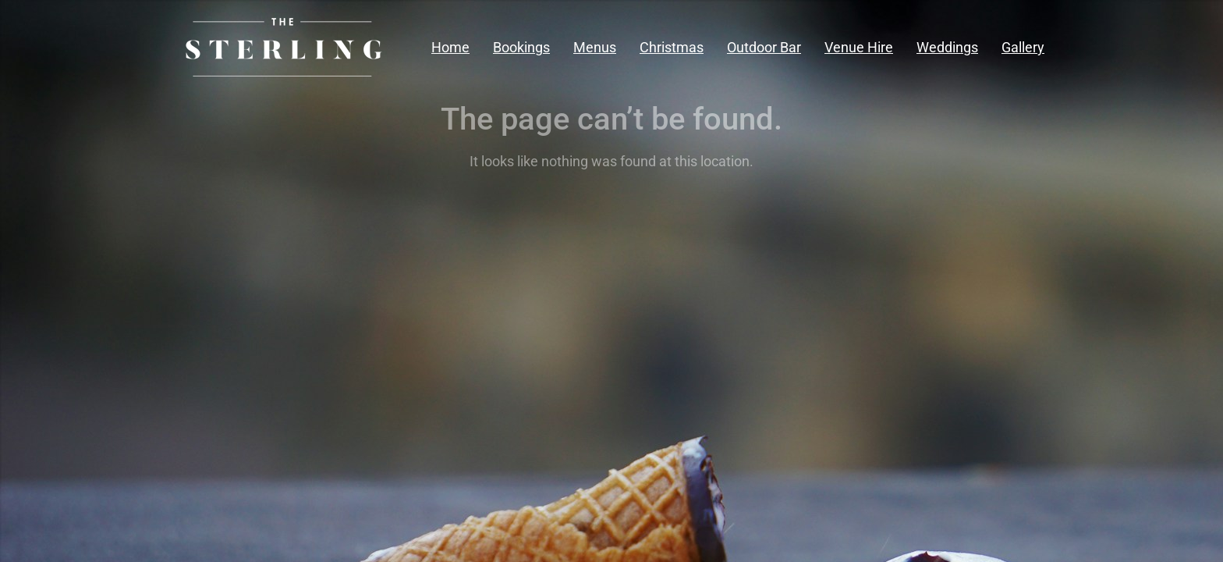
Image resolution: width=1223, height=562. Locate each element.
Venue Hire (858, 47)
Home (450, 47)
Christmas (672, 47)
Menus (594, 47)
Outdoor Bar (764, 47)
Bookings (521, 47)
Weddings (947, 47)
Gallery (1022, 47)
